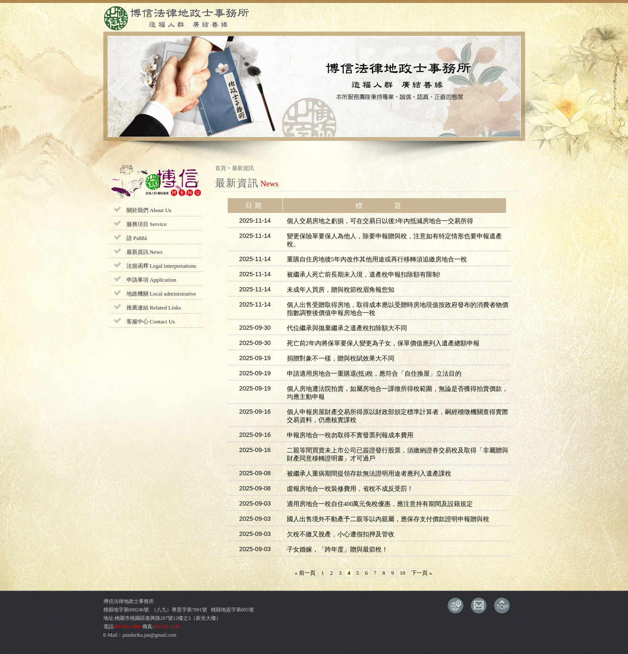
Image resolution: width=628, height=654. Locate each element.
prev (120, 89)
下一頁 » (421, 573)
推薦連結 (154, 307)
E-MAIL (478, 605)
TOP (501, 605)
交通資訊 (455, 605)
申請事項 (151, 280)
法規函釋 (162, 266)
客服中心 (151, 321)
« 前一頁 (305, 573)
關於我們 (149, 210)
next (509, 89)
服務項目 (147, 224)
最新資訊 (145, 252)
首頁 (220, 168)
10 (402, 573)
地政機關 (161, 294)
